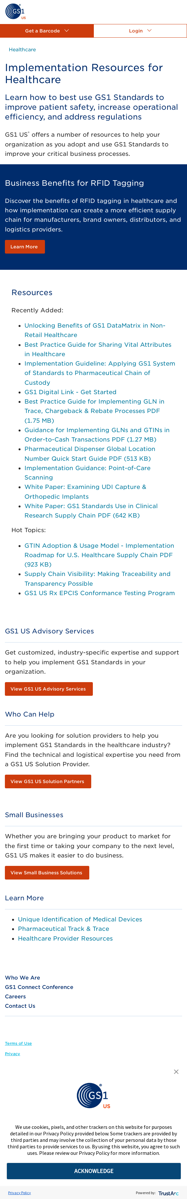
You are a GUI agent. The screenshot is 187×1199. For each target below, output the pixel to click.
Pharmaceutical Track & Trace (63, 928)
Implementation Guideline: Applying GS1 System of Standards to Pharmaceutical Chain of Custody (99, 373)
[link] (15, 10)
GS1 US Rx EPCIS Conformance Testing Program (99, 593)
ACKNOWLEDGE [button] (93, 1171)
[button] (46, 30)
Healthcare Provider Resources (65, 938)
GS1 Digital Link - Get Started (70, 392)
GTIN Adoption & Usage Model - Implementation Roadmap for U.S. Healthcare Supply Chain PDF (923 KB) (99, 555)
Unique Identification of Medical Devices (80, 919)
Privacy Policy (19, 1192)
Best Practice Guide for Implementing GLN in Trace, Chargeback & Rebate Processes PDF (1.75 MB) (94, 411)
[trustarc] (168, 1192)
